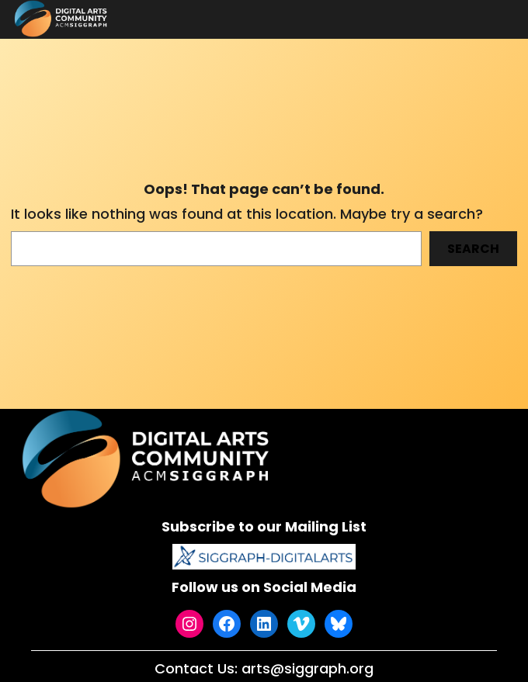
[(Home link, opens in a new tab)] (148, 459)
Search (473, 249)
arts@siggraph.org (307, 668)
